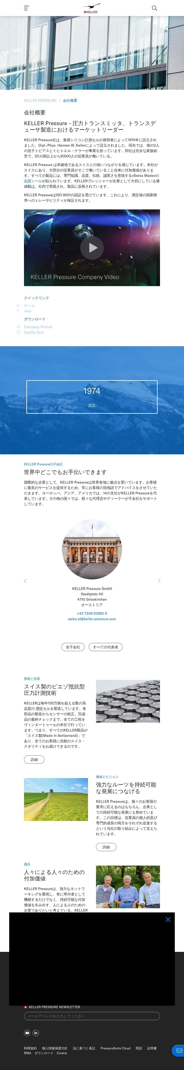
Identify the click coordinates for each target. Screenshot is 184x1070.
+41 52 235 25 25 (113, 964)
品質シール (33, 181)
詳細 (34, 759)
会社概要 (69, 100)
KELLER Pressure (41, 100)
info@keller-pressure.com (120, 971)
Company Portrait (38, 327)
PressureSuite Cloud (115, 1048)
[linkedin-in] (36, 1033)
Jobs (27, 311)
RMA (27, 1053)
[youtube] (27, 1033)
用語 (139, 1048)
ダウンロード (44, 1053)
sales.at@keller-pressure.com (92, 618)
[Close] (168, 650)
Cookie (62, 1053)
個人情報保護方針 (55, 1048)
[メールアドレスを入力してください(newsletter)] (92, 1016)
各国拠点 (107, 978)
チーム (29, 305)
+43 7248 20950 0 (92, 613)
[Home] (92, 8)
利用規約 (30, 1048)
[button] (181, 400)
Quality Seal (34, 332)
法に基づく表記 (84, 1048)
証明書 (152, 1048)
